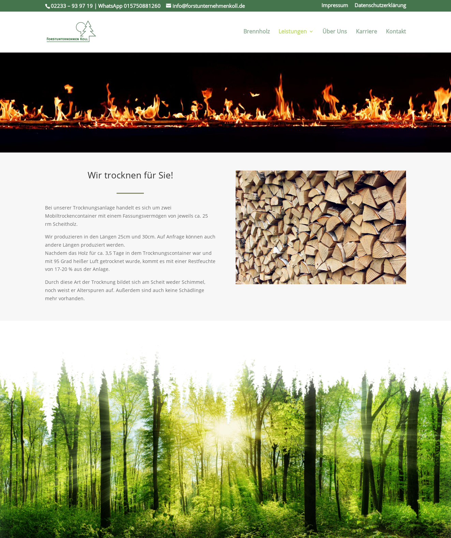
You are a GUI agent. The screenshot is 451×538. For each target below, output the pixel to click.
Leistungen (293, 32)
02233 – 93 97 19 (72, 5)
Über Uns (334, 32)
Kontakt (396, 32)
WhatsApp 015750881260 (129, 5)
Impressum (334, 6)
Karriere (366, 32)
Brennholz (256, 32)
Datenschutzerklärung (380, 6)
